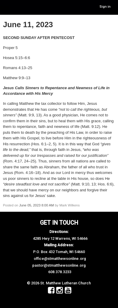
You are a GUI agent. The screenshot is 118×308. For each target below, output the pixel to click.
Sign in (105, 7)
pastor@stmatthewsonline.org (59, 265)
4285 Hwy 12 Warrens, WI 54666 (60, 238)
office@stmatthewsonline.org (60, 258)
